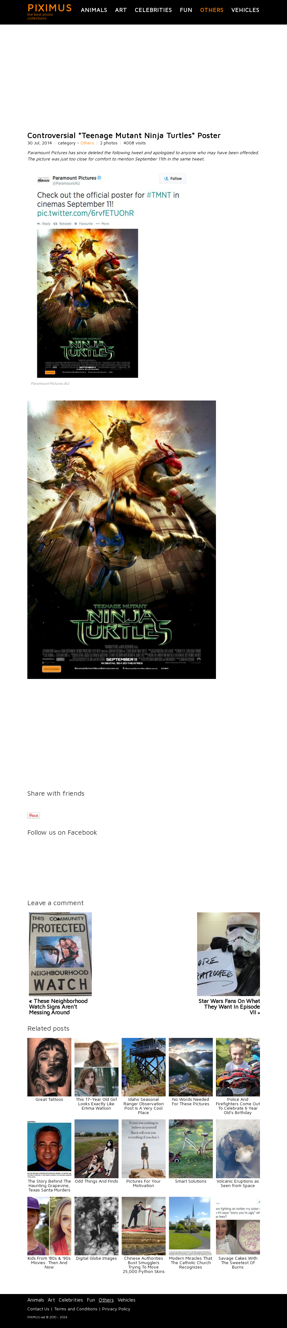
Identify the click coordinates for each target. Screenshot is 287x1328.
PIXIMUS (49, 8)
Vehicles (245, 10)
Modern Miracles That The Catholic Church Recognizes (190, 1262)
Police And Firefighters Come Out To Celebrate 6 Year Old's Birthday (238, 1105)
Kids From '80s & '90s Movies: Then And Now (49, 1262)
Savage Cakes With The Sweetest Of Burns (237, 1262)
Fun (186, 10)
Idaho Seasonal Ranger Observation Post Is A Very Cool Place (144, 1105)
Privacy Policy (116, 1308)
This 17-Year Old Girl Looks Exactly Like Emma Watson (96, 1103)
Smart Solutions (191, 1181)
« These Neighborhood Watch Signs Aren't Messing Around (58, 1007)
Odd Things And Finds (96, 1181)
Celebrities (153, 10)
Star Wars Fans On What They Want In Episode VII (229, 1007)
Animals (94, 10)
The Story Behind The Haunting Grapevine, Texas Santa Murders (49, 1185)
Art (121, 10)
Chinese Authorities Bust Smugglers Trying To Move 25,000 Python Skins (144, 1264)
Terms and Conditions (75, 1308)
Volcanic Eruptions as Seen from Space (238, 1183)
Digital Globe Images (96, 1258)
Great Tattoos (49, 1099)
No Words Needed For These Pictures (190, 1101)
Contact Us (38, 1308)
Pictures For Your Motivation (143, 1183)
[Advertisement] (143, 78)
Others (212, 10)
